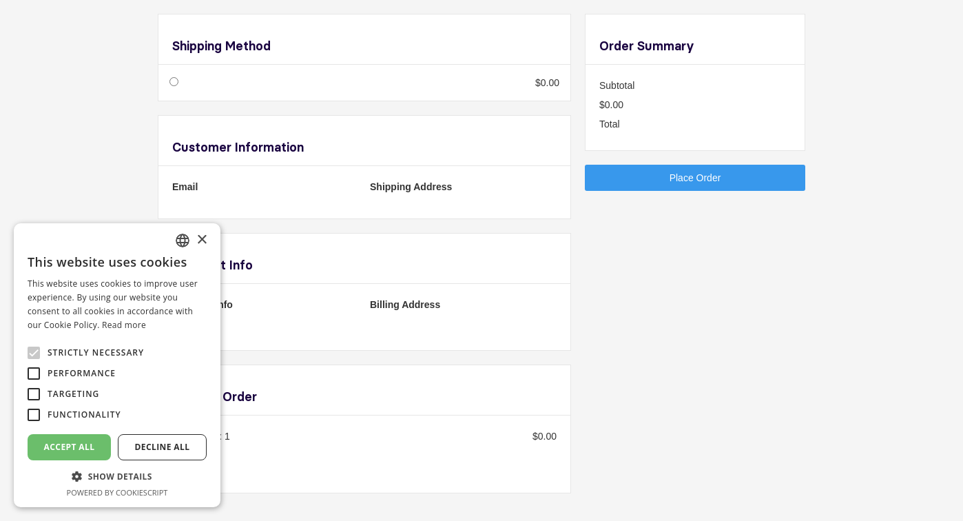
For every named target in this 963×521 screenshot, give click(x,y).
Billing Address (405, 304)
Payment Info (202, 304)
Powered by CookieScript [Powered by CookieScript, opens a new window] (117, 492)
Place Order (695, 177)
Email (185, 186)
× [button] (201, 240)
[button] (117, 476)
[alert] (117, 365)
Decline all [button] (162, 447)
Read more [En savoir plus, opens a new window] (124, 325)
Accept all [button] (69, 447)
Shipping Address (411, 186)
